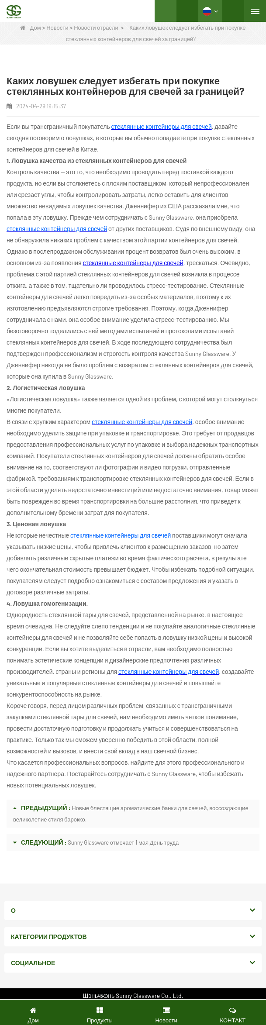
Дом (30, 27)
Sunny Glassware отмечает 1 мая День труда (123, 842)
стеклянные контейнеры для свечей (133, 262)
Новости (57, 27)
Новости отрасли (96, 27)
